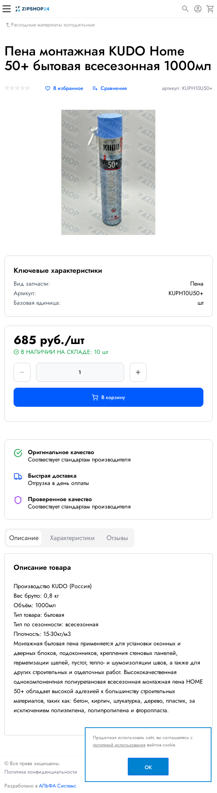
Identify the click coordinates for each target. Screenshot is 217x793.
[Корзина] (210, 8)
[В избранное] (64, 88)
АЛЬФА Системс (56, 785)
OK (148, 767)
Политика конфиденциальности (40, 771)
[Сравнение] (109, 88)
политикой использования (119, 745)
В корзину (108, 397)
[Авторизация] (198, 8)
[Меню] (6, 8)
